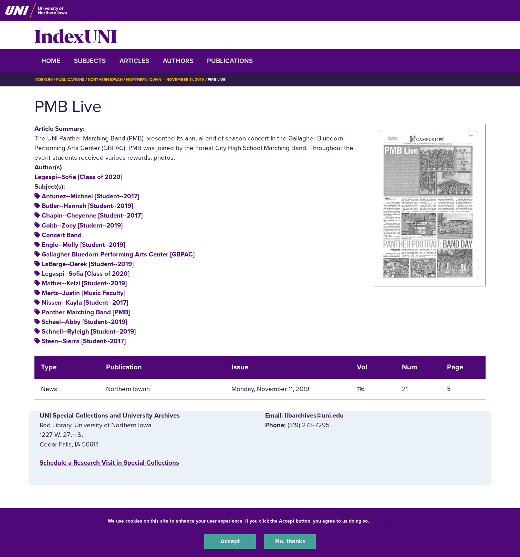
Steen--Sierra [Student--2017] (84, 341)
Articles (134, 61)
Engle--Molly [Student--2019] (83, 244)
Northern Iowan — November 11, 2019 (171, 79)
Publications (230, 61)
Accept (230, 541)
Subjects (90, 61)
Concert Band (62, 235)
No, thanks (290, 541)
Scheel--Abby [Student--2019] (84, 322)
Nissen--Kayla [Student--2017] (85, 302)
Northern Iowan (108, 79)
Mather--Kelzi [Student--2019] (84, 283)
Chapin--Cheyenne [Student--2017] (92, 215)
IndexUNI (75, 35)
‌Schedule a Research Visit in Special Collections (109, 462)
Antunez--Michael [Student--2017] (90, 196)
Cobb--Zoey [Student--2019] (82, 225)
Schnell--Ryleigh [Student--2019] (89, 331)
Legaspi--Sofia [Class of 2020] (78, 177)
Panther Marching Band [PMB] (86, 312)
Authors (178, 61)
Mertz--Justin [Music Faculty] (83, 292)
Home (50, 61)
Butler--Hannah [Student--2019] (87, 206)
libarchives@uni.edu (314, 415)
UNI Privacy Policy (392, 520)
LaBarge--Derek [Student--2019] (88, 263)
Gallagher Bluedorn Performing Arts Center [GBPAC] (118, 254)
